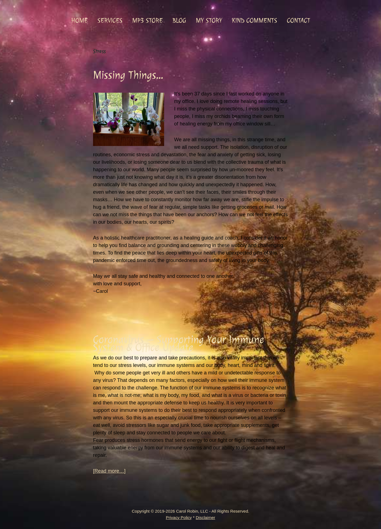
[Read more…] (109, 471)
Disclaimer (205, 517)
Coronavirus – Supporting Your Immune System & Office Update (178, 343)
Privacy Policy (179, 517)
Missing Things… (128, 75)
